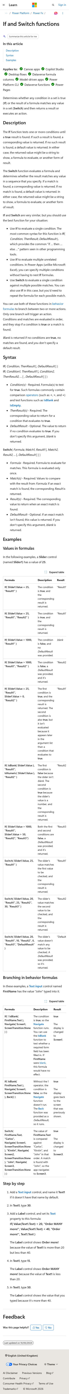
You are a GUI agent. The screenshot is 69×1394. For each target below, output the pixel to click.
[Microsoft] (34, 5)
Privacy (24, 1378)
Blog (48, 1373)
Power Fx (38, 13)
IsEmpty (15, 405)
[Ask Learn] (56, 13)
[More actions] (63, 13)
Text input (35, 986)
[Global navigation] (3, 5)
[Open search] (53, 5)
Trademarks (9, 1388)
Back (41, 1108)
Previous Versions (32, 1373)
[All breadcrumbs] (6, 13)
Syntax (9, 55)
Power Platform (20, 13)
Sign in (62, 4)
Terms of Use (46, 1383)
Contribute (9, 1378)
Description (12, 50)
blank (43, 1062)
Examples (11, 60)
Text (53, 1213)
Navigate (38, 1024)
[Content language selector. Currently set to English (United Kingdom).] (21, 1355)
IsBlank (48, 400)
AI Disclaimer (10, 1373)
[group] (34, 773)
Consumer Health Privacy (17, 1383)
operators (32, 395)
